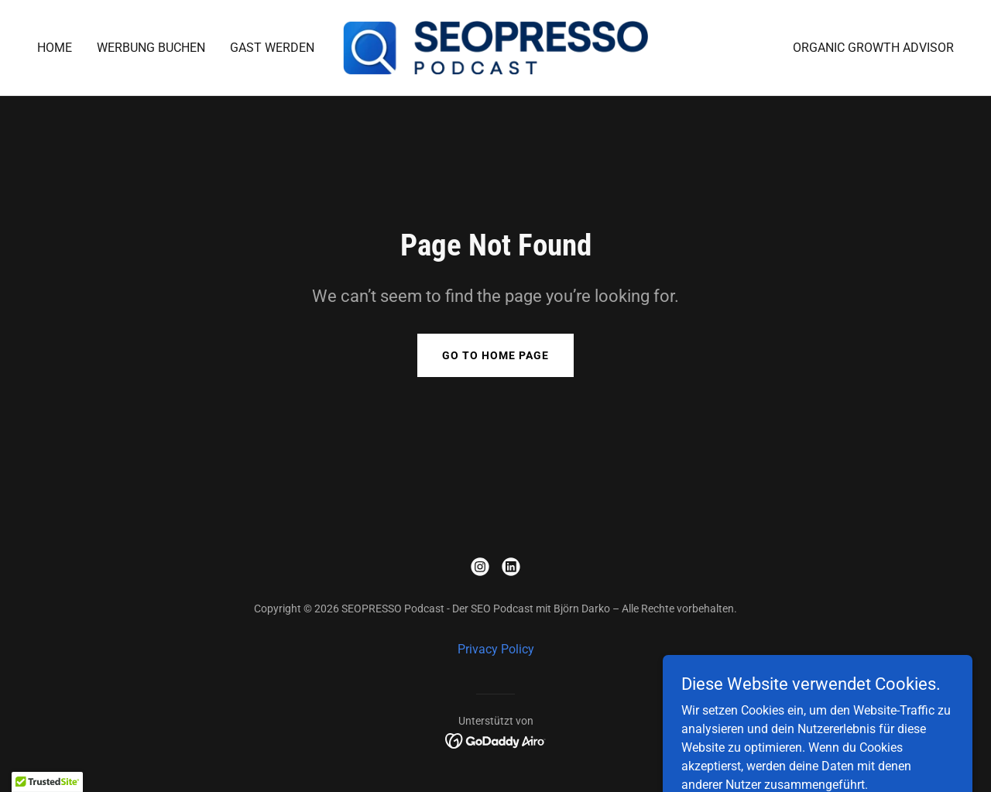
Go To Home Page (495, 355)
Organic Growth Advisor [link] (873, 47)
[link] (496, 46)
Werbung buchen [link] (151, 47)
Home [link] (54, 47)
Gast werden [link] (272, 47)
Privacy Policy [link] (496, 649)
